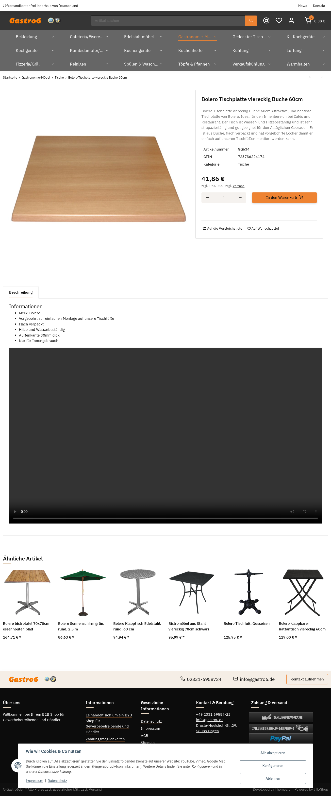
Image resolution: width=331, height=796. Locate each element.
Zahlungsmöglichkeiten (105, 739)
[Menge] (224, 197)
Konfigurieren (273, 766)
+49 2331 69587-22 (213, 714)
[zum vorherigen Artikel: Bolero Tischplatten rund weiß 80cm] (310, 77)
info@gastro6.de (254, 679)
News (302, 5)
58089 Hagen (207, 730)
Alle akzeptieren (273, 753)
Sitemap (148, 742)
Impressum (150, 728)
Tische (243, 164)
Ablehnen (272, 778)
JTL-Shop (321, 789)
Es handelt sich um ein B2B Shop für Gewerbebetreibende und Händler (109, 723)
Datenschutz (151, 721)
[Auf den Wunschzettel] (263, 228)
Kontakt (319, 5)
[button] (291, 20)
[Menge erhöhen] (240, 197)
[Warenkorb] (315, 20)
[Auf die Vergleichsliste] (222, 228)
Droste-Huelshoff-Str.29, (216, 725)
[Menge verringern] (207, 197)
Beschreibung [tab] (21, 292)
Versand (239, 186)
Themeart (283, 789)
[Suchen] (168, 21)
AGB (144, 735)
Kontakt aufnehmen (307, 679)
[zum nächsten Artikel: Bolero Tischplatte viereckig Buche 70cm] (322, 77)
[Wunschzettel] (279, 20)
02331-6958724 (200, 679)
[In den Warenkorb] (284, 197)
